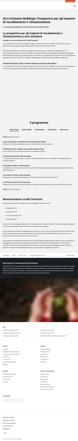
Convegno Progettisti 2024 (37, 255)
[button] (71, 255)
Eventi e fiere (22, 255)
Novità (14, 255)
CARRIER (19, 439)
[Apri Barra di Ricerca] (70, 6)
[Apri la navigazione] (74, 6)
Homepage (6, 255)
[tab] (14, 129)
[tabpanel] (39, 163)
